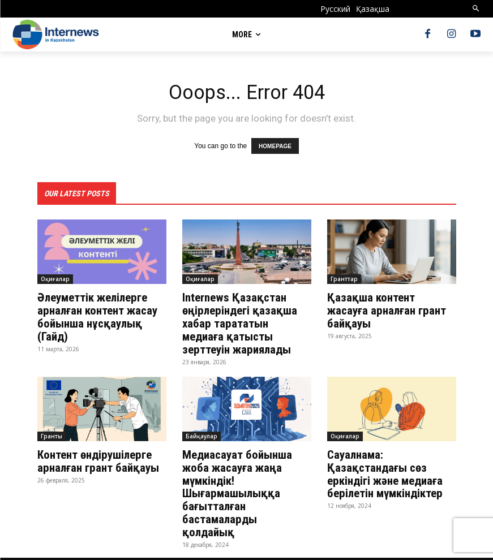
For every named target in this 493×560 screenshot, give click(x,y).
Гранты (51, 433)
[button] (476, 9)
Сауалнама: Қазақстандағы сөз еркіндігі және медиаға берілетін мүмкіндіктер (384, 470)
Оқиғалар (55, 278)
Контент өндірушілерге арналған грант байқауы (99, 458)
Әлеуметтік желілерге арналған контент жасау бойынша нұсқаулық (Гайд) (96, 315)
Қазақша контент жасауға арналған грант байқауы (391, 303)
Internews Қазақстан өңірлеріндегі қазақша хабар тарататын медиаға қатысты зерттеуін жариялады (245, 322)
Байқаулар (201, 433)
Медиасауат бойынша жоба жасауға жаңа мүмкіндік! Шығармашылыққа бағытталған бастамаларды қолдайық (245, 482)
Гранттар (344, 278)
